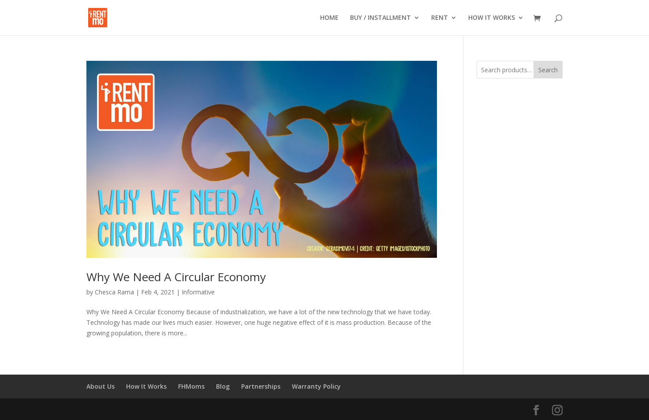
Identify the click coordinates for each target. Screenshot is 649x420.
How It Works (146, 386)
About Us (100, 386)
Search (548, 70)
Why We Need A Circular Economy (176, 277)
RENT (439, 18)
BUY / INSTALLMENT (380, 18)
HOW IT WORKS (491, 18)
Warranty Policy (316, 386)
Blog (223, 386)
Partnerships (260, 386)
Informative (198, 292)
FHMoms (191, 386)
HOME (329, 18)
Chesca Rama (114, 292)
